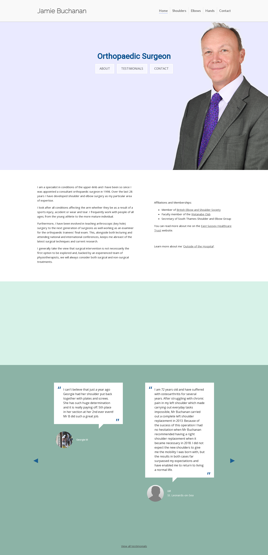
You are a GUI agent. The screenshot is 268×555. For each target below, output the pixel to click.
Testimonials (132, 68)
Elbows (196, 11)
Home (163, 11)
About (105, 68)
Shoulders (179, 11)
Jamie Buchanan (61, 10)
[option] (179, 442)
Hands (210, 11)
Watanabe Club (200, 214)
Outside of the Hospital (198, 246)
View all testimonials (134, 546)
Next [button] (232, 460)
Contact (225, 11)
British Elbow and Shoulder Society (199, 210)
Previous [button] (36, 460)
